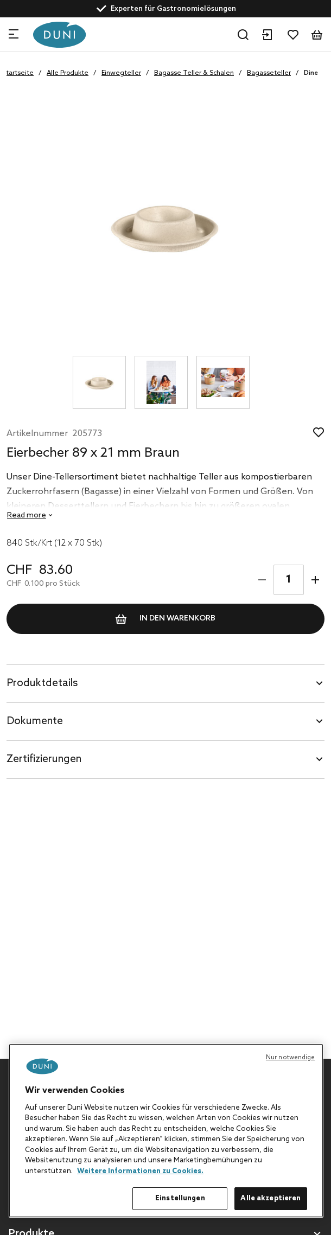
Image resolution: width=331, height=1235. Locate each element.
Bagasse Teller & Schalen (194, 73)
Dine (311, 73)
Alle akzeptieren (270, 1198)
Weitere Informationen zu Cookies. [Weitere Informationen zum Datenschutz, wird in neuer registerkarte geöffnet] (140, 1171)
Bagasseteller (269, 73)
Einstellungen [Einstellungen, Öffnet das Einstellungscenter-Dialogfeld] (180, 1198)
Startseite (18, 73)
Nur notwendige (290, 1057)
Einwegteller (121, 73)
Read (26, 515)
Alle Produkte (67, 73)
